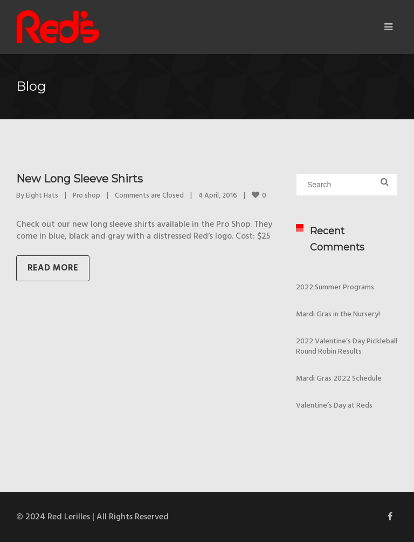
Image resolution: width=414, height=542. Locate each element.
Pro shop (86, 195)
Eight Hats (42, 195)
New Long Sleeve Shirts (79, 178)
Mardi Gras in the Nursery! (338, 314)
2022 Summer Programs (335, 287)
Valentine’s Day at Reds (334, 405)
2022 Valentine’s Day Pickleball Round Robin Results (346, 346)
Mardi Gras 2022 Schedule (339, 378)
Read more (52, 268)
